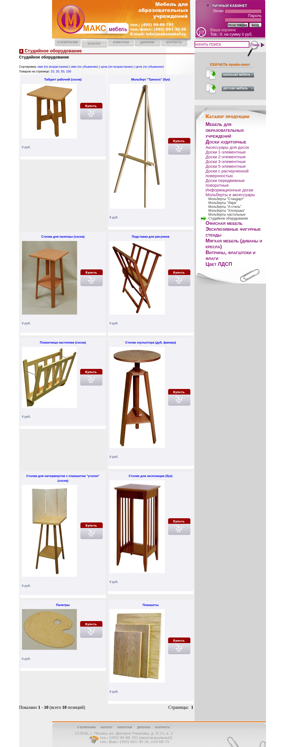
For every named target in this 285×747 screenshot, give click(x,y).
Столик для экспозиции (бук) (150, 476)
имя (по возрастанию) (53, 66)
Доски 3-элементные (226, 161)
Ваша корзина (223, 30)
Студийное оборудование (228, 218)
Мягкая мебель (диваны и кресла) (234, 243)
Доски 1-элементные (226, 152)
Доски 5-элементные (226, 166)
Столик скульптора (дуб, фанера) (150, 342)
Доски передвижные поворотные (225, 183)
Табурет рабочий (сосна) (63, 79)
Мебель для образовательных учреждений (225, 130)
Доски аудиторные (226, 142)
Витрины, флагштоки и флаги (230, 255)
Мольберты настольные (226, 214)
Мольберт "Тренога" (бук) (150, 79)
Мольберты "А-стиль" (225, 207)
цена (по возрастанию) (116, 66)
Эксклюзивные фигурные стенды (233, 232)
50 (62, 71)
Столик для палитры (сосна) (62, 236)
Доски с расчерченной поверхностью (227, 173)
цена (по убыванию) (149, 66)
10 (52, 71)
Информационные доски (229, 190)
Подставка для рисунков (150, 236)
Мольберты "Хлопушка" (226, 211)
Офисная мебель (224, 223)
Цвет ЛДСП (219, 264)
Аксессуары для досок (227, 147)
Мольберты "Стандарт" (226, 199)
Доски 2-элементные (226, 156)
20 (57, 71)
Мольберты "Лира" (222, 203)
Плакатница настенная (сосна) (63, 342)
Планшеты (150, 605)
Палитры (63, 605)
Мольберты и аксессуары (230, 194)
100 (68, 71)
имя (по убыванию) (84, 66)
